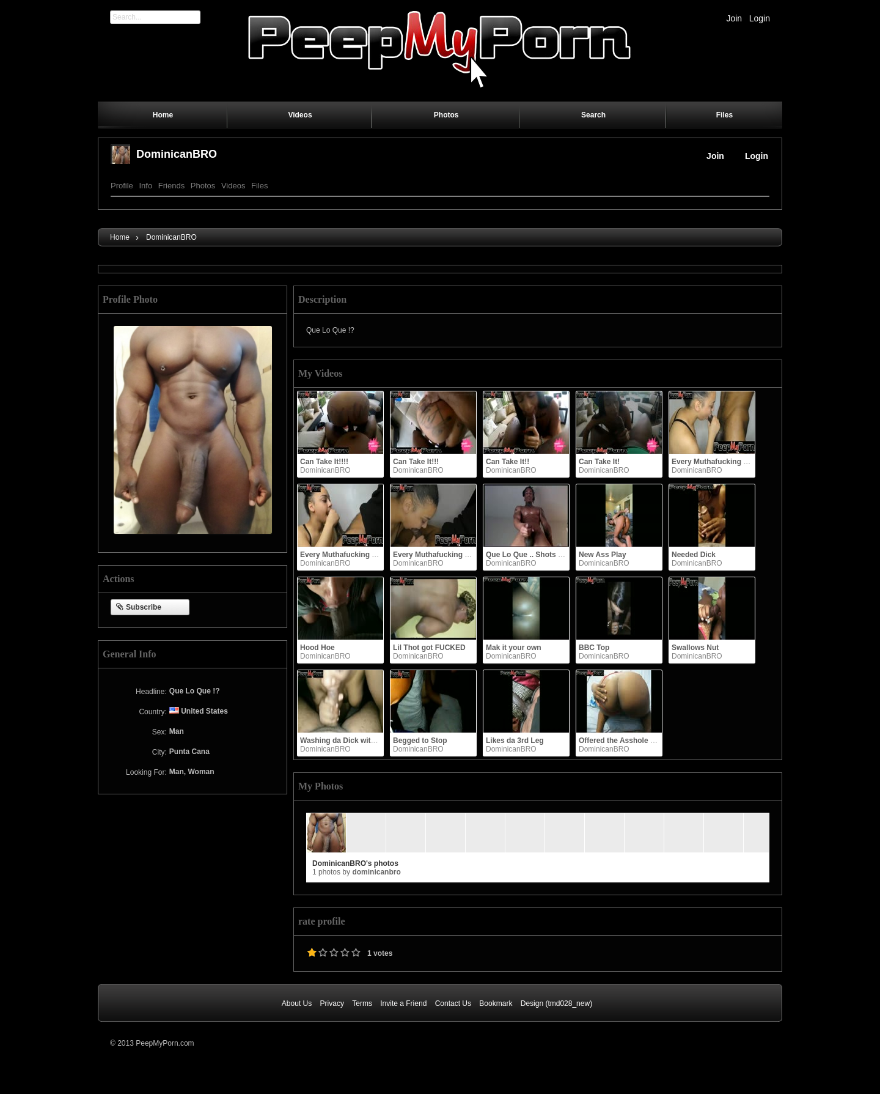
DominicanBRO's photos (355, 863)
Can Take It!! (507, 461)
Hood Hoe (317, 647)
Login (759, 18)
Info (145, 185)
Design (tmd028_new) (556, 1003)
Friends (171, 185)
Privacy (332, 1003)
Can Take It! (599, 461)
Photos (203, 185)
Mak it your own (513, 647)
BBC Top (594, 647)
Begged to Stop (420, 740)
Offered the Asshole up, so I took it (639, 740)
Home (120, 237)
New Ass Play (602, 554)
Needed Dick (694, 554)
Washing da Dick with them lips (354, 740)
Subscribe (138, 608)
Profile (122, 185)
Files (259, 185)
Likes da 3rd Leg (515, 740)
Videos (233, 185)
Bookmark (495, 1003)
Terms (362, 1003)
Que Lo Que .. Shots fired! (531, 554)
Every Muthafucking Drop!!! (720, 461)
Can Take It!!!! (324, 461)
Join (734, 18)
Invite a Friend (403, 1003)
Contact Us (453, 1003)
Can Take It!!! (416, 461)
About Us (297, 1003)
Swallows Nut (695, 647)
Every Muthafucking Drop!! (347, 554)
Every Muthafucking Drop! (438, 554)
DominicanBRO (176, 154)
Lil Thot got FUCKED (429, 647)
